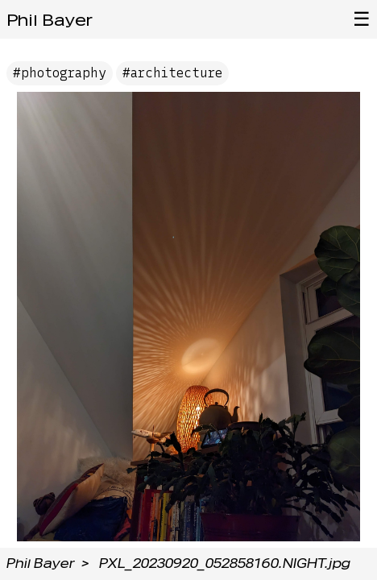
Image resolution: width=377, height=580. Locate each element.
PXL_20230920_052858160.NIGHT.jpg (224, 563)
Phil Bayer (49, 20)
